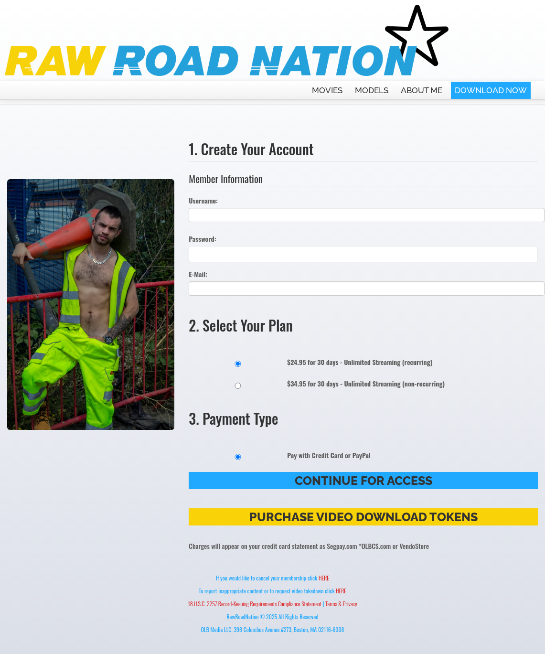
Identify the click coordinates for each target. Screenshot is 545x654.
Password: (202, 239)
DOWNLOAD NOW (491, 90)
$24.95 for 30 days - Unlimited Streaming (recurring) (310, 362)
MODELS (371, 90)
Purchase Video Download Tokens (363, 517)
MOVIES (327, 90)
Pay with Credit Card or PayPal (279, 455)
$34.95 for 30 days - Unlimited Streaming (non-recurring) (317, 383)
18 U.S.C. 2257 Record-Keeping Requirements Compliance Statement (255, 604)
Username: (203, 200)
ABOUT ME (421, 90)
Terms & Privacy (341, 604)
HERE (324, 578)
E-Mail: (198, 274)
